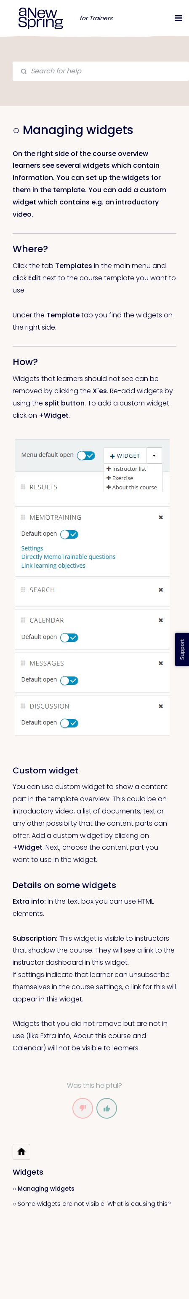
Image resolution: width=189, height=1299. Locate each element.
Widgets (28, 1172)
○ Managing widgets (44, 1188)
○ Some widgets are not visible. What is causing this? (92, 1204)
